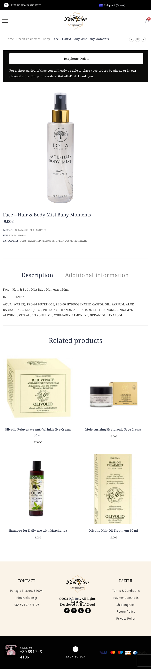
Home (9, 39)
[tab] (32, 276)
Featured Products (41, 240)
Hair (83, 240)
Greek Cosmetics (28, 39)
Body (46, 39)
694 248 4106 (67, 76)
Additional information (99, 274)
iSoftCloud (87, 605)
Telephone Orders (76, 58)
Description (32, 274)
